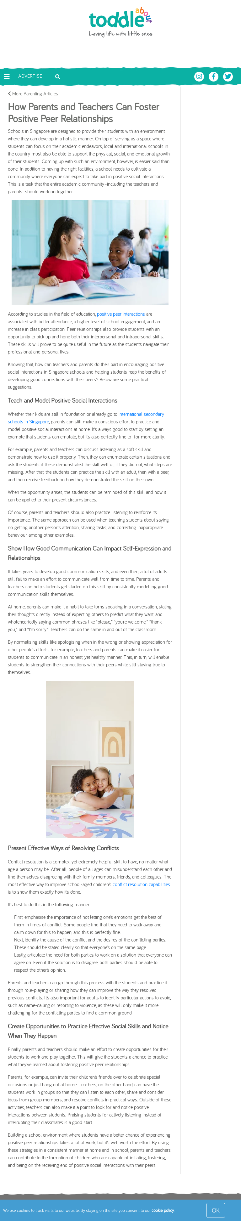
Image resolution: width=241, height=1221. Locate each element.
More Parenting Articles (33, 93)
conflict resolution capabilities (141, 884)
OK (216, 1210)
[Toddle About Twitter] (228, 76)
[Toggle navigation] (7, 76)
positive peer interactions (121, 314)
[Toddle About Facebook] (214, 76)
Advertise (30, 76)
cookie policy (163, 1210)
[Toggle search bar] (57, 76)
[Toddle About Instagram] (200, 76)
